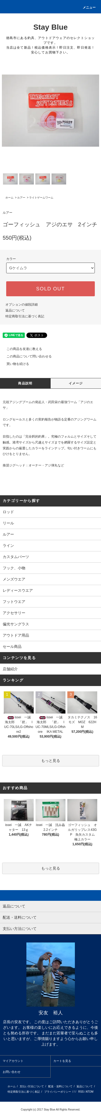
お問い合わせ (11, 1071)
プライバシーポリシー (57, 1091)
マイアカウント (13, 1060)
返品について (15, 310)
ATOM (89, 1091)
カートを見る (62, 1060)
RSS (81, 1091)
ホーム (9, 197)
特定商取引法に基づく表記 (24, 316)
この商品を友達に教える (21, 349)
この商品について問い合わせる (26, 356)
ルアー (21, 197)
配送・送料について (60, 1086)
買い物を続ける (14, 364)
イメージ (76, 383)
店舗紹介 (10, 669)
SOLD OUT (50, 288)
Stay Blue (50, 27)
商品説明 (25, 383)
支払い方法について (32, 1086)
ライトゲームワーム (41, 197)
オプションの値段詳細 (21, 304)
